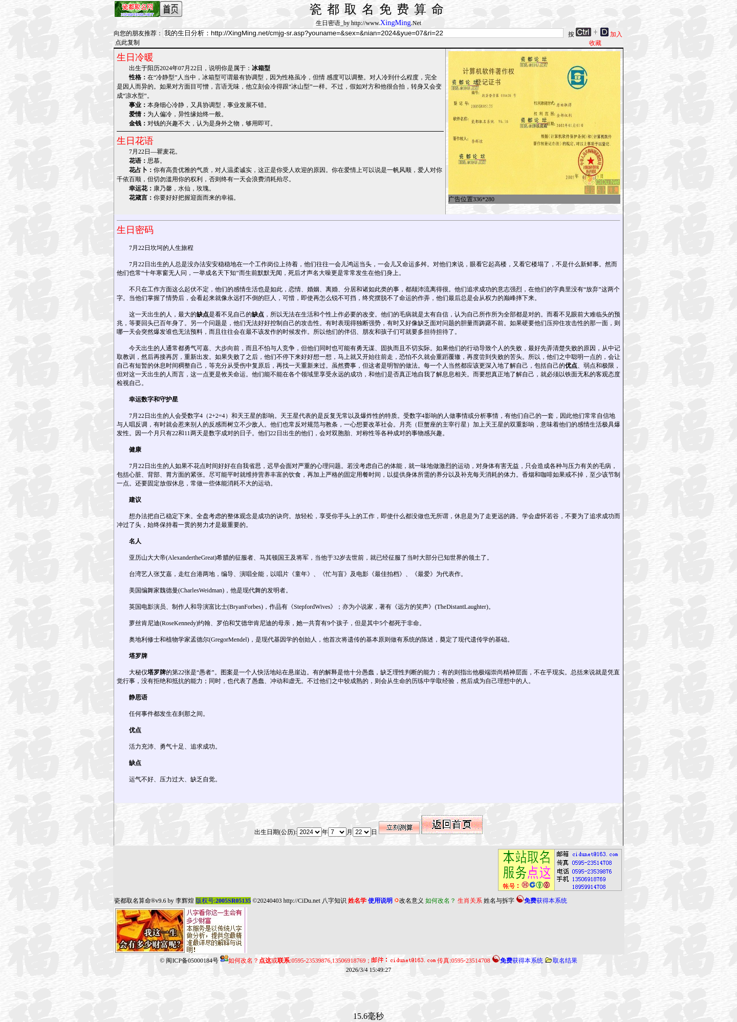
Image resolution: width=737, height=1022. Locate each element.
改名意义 (409, 900)
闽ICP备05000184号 (192, 960)
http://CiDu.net (301, 900)
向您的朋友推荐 (135, 33)
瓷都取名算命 (132, 900)
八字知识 (334, 900)
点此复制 (127, 42)
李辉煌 (185, 900)
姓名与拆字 (499, 900)
